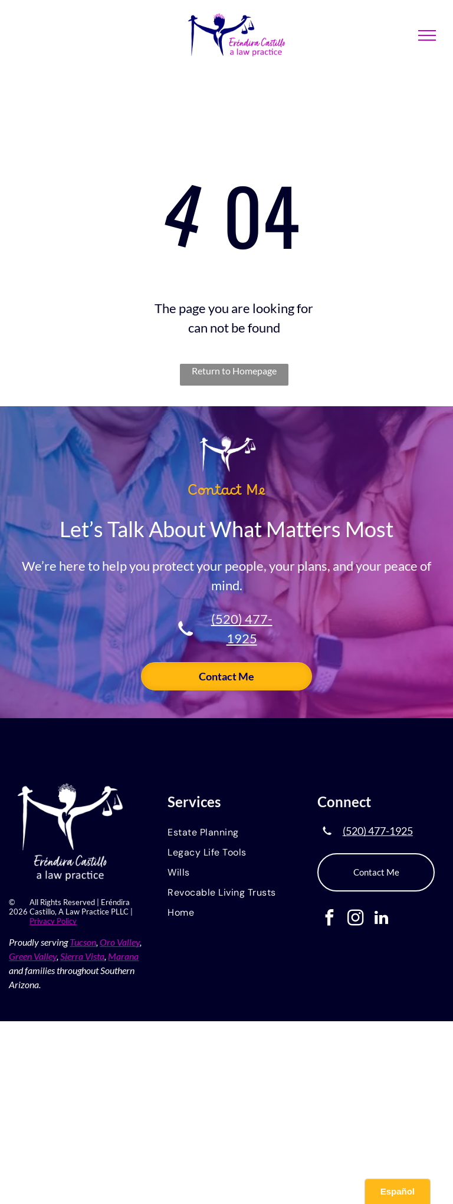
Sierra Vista (82, 956)
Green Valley (33, 956)
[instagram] (355, 919)
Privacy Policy (53, 921)
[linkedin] (381, 919)
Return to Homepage (234, 370)
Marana (123, 956)
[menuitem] (226, 833)
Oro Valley (120, 942)
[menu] (427, 35)
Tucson (83, 942)
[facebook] (329, 919)
